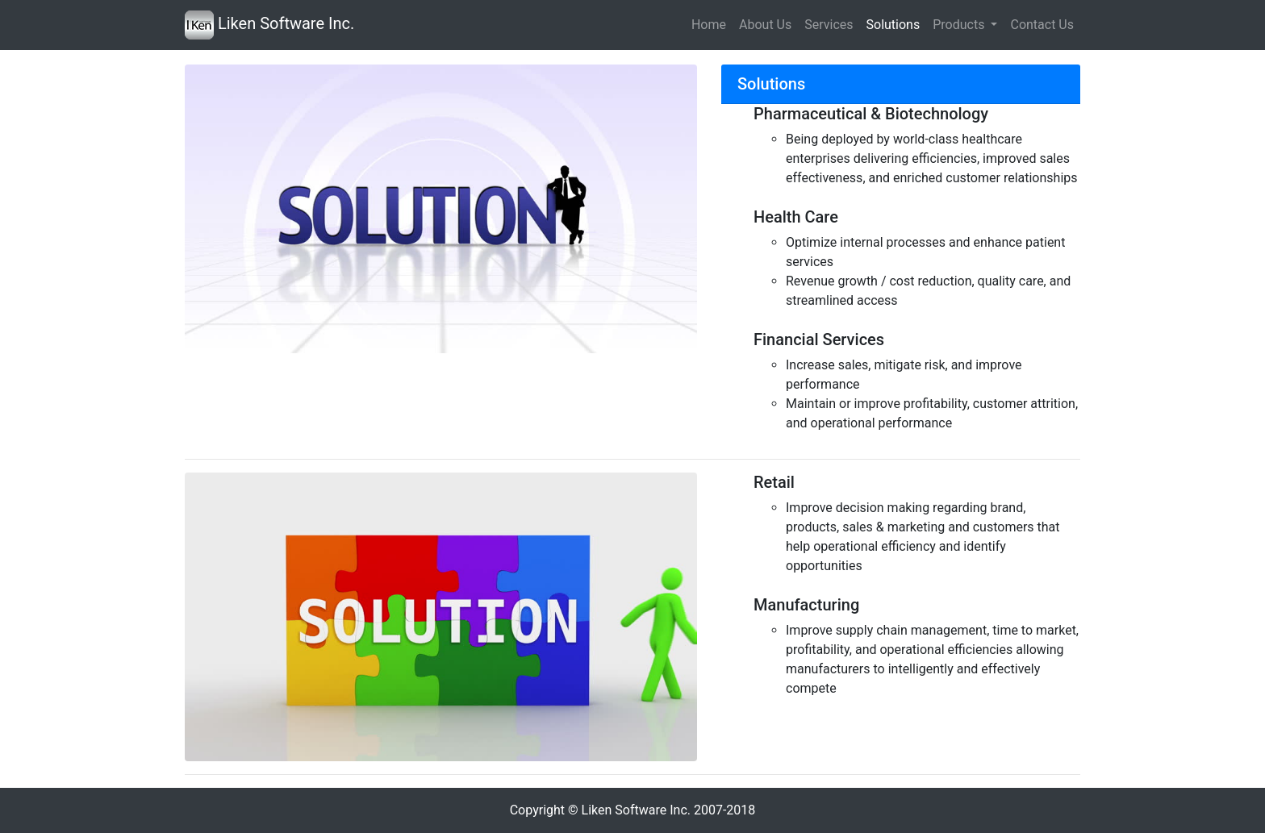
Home (708, 24)
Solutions (893, 24)
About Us (765, 24)
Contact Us (1042, 24)
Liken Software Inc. (269, 25)
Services (828, 24)
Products (960, 24)
